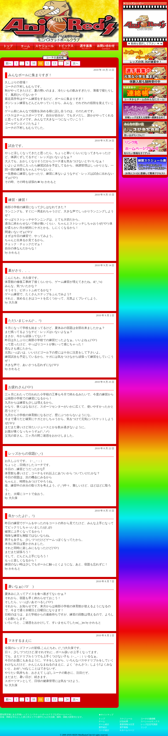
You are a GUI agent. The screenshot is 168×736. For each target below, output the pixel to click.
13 (54, 63)
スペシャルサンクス (150, 721)
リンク (144, 727)
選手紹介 (103, 727)
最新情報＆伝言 (127, 724)
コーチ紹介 (104, 730)
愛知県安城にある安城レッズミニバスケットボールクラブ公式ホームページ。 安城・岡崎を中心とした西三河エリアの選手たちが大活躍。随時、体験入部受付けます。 (42, 715)
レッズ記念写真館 (149, 724)
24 (67, 63)
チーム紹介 (104, 724)
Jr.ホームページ (127, 730)
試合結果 (124, 721)
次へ (76, 63)
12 (47, 63)
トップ (102, 718)
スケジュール (126, 718)
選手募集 (124, 727)
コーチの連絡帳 (148, 718)
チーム (102, 721)
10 (33, 63)
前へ (9, 63)
